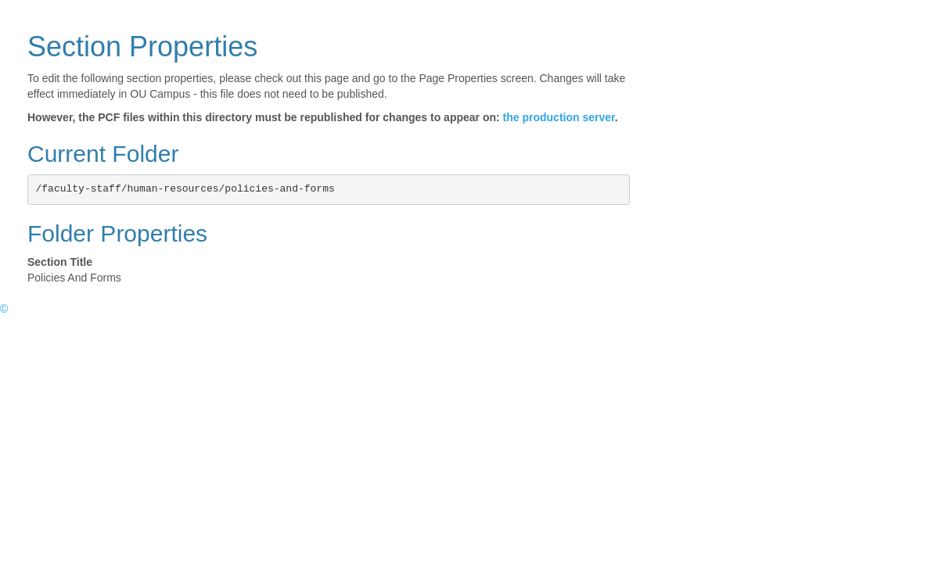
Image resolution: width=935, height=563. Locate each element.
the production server (559, 117)
